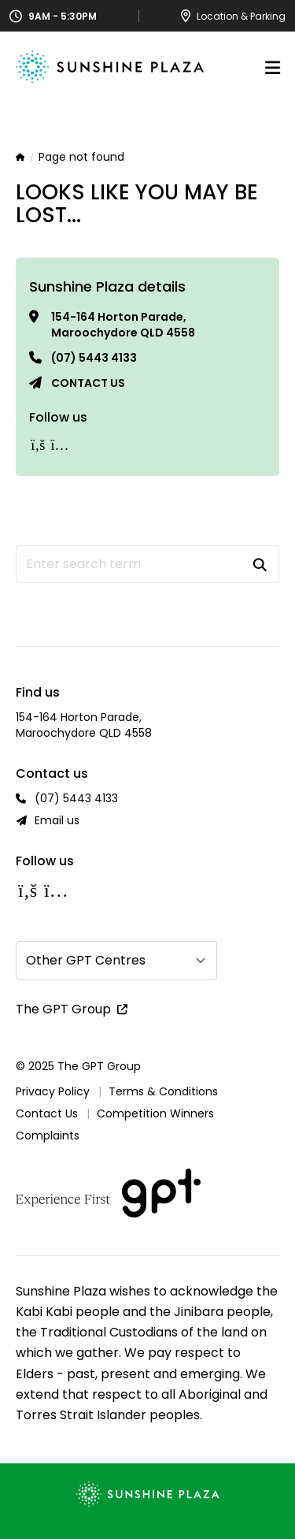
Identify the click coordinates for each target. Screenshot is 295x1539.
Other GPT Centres (86, 960)
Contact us (88, 383)
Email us (57, 820)
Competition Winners (155, 1113)
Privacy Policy (53, 1091)
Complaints (47, 1135)
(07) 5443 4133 (94, 358)
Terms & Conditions (163, 1091)
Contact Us (47, 1113)
